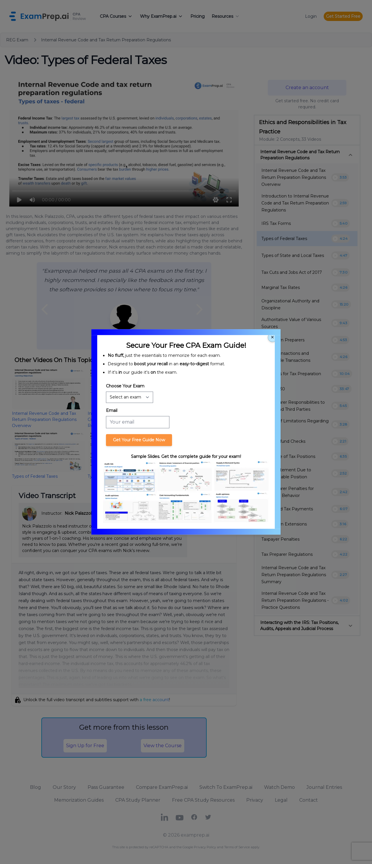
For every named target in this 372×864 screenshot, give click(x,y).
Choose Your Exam (125, 386)
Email (111, 410)
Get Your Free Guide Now (139, 439)
